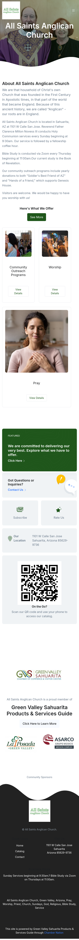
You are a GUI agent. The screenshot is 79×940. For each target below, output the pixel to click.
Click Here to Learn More (39, 723)
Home (19, 845)
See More (36, 217)
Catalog (19, 851)
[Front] (11, 10)
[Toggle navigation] (73, 10)
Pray (36, 383)
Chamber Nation (53, 932)
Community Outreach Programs (18, 271)
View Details (18, 291)
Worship (55, 267)
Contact (19, 856)
